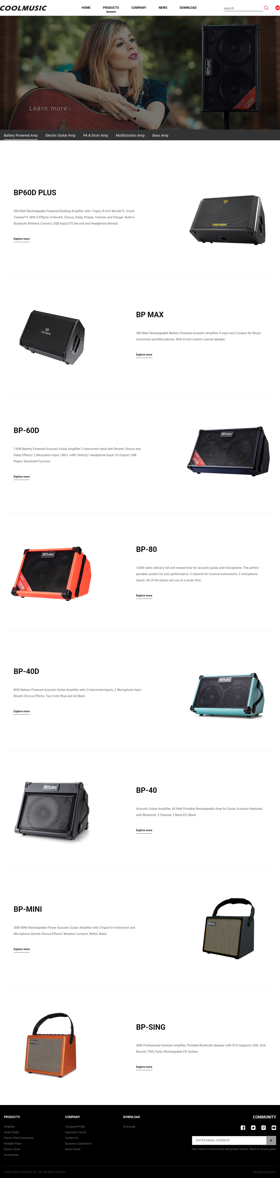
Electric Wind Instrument (18, 1137)
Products (111, 8)
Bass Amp (160, 135)
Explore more (22, 238)
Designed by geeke (264, 1172)
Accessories (11, 1154)
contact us (72, 1137)
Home (86, 8)
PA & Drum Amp (95, 135)
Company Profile (75, 1126)
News (163, 8)
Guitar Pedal (11, 1132)
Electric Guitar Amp (60, 135)
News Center (73, 1149)
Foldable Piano (13, 1143)
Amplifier (9, 1126)
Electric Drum (12, 1149)
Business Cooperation (78, 1143)
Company (138, 8)
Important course (75, 1132)
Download (188, 8)
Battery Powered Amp (21, 135)
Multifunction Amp (130, 135)
